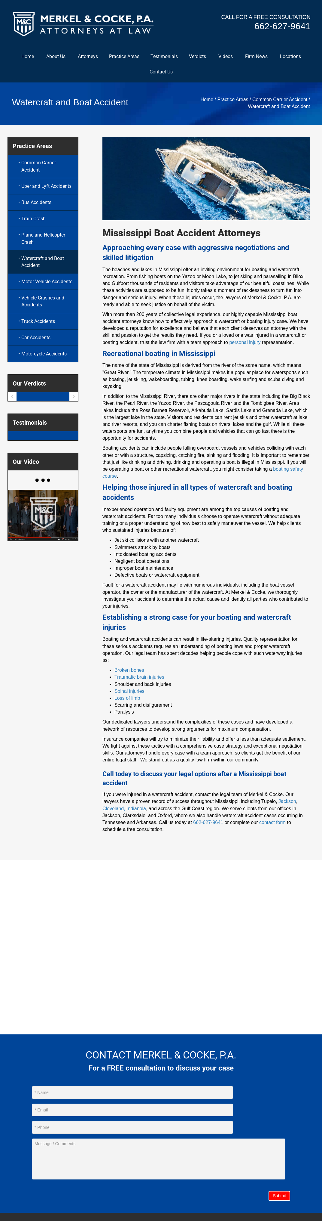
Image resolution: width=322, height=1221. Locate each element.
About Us (55, 57)
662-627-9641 (282, 26)
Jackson (287, 802)
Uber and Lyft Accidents (46, 187)
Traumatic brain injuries (139, 677)
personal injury (244, 343)
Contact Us (161, 73)
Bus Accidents (36, 203)
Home (27, 57)
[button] (98, 57)
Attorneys (88, 57)
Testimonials (164, 57)
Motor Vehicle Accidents (46, 282)
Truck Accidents (38, 322)
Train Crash (33, 219)
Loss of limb (127, 699)
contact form (272, 823)
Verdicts (197, 57)
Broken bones (129, 671)
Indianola (136, 809)
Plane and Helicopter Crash (43, 239)
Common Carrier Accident (279, 100)
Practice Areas (124, 57)
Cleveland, (113, 809)
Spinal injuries (129, 692)
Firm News (256, 57)
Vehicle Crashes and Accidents (42, 302)
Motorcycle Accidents (44, 355)
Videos (225, 57)
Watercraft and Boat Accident (42, 262)
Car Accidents (35, 338)
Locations (290, 57)
